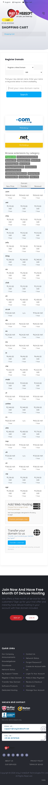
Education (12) (30, 167)
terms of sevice (36, 764)
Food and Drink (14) (13, 170)
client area (30, 686)
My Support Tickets (10, 674)
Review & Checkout (34, 682)
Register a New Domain (12, 678)
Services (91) (24, 164)
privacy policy (36, 761)
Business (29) (11, 160)
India (43, 780)
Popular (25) (10, 157)
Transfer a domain (16, 542)
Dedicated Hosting (9, 690)
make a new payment (35, 678)
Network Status (8, 669)
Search (24, 94)
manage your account (35, 690)
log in (31, 618)
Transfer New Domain (11, 682)
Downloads (6, 665)
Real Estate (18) (11, 177)
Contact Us (30, 654)
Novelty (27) (23, 177)
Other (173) (34, 177)
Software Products (10, 686)
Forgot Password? (33, 662)
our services (10, 764)
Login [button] (8, 20)
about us (9, 761)
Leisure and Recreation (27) (16, 173)
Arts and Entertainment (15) (27, 157)
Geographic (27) (24, 160)
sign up (17, 618)
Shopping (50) (33, 173)
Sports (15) (36, 160)
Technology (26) (12, 164)
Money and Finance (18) (14, 167)
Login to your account (35, 674)
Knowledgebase (8, 661)
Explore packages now (18, 519)
